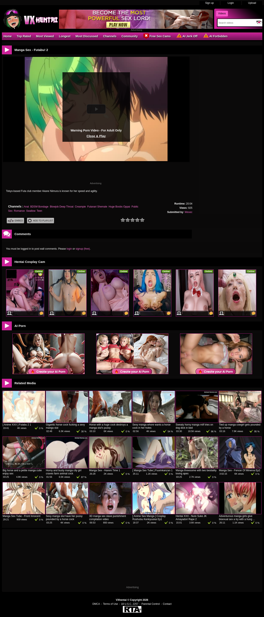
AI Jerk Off (187, 36)
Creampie (80, 206)
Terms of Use (110, 603)
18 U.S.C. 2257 (129, 603)
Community (129, 36)
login (69, 248)
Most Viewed (45, 36)
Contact (167, 603)
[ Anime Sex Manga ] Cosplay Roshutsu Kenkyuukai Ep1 (149, 518)
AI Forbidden (215, 36)
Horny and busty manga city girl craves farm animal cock (63, 472)
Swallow (30, 210)
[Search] (236, 22)
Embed (15, 220)
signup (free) (83, 248)
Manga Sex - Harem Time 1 (104, 470)
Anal (26, 206)
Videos (222, 13)
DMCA (96, 603)
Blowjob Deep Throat (61, 206)
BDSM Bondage (39, 206)
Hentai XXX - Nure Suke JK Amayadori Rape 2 (191, 518)
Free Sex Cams (157, 36)
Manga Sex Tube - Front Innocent (22, 516)
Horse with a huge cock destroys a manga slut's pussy (108, 426)
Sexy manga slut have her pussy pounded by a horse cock (64, 518)
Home (8, 36)
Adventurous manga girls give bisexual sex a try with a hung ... (237, 518)
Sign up (209, 2)
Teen (39, 210)
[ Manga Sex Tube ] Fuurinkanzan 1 (153, 470)
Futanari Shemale (97, 206)
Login (231, 2)
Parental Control (150, 603)
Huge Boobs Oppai (119, 206)
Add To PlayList (40, 220)
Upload (252, 2)
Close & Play (96, 136)
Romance (19, 210)
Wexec (188, 212)
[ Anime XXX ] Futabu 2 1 (17, 424)
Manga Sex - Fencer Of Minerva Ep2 (239, 470)
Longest (64, 36)
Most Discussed (87, 36)
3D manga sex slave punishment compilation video (107, 518)
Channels (109, 36)
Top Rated (24, 36)
